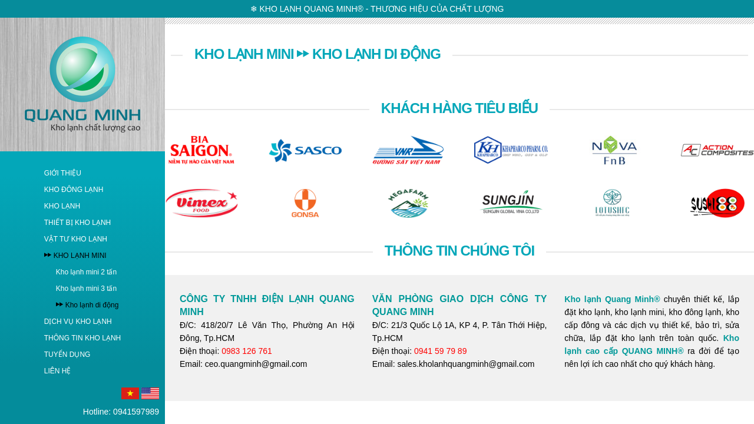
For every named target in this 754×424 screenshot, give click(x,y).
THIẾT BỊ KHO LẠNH (77, 222)
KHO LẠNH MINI (80, 255)
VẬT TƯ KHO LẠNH (75, 239)
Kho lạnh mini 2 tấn (86, 272)
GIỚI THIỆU (62, 173)
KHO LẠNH (62, 206)
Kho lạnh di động (92, 305)
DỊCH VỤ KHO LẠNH (78, 321)
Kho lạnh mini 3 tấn (86, 288)
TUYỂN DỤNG (67, 354)
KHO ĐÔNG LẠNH (74, 190)
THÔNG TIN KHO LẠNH (82, 338)
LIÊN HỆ (57, 371)
